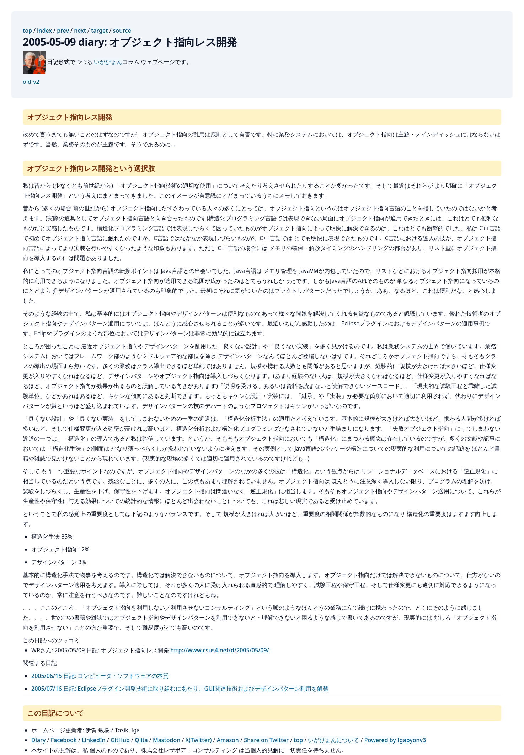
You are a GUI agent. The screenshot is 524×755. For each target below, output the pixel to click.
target (99, 30)
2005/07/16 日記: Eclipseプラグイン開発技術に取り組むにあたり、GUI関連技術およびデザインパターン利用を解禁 (179, 688)
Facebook (64, 740)
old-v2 (31, 82)
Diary (38, 740)
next (80, 30)
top (27, 30)
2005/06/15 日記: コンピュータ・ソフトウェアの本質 (100, 676)
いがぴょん (108, 62)
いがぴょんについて (333, 740)
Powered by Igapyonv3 (395, 740)
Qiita (141, 740)
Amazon (228, 740)
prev (63, 30)
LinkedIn (94, 740)
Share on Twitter (266, 740)
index (44, 30)
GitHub (120, 740)
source (122, 30)
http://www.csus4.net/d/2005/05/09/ (219, 650)
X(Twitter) (199, 740)
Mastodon (166, 740)
